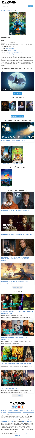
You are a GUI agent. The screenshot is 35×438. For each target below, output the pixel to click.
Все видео (17, 93)
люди (32, 410)
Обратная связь (20, 433)
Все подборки (17, 395)
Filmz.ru (16, 417)
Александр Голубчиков (7, 421)
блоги (27, 410)
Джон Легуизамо (10, 48)
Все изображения (17, 116)
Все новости (17, 287)
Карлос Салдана (12, 50)
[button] (32, 106)
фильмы (16, 410)
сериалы (22, 410)
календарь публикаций (14, 412)
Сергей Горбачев (26, 421)
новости (10, 410)
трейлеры (3, 410)
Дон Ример (20, 52)
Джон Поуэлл (12, 54)
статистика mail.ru (28, 412)
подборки (3, 412)
